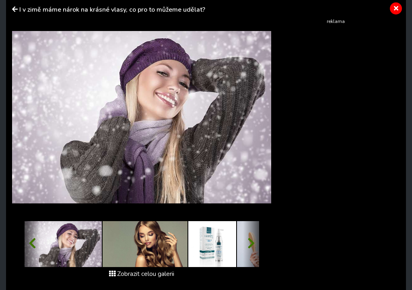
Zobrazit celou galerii (141, 273)
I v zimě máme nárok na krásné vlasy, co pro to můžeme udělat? (112, 9)
